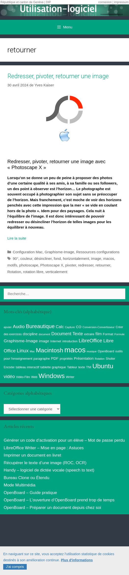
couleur (26, 258)
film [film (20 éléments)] (98, 334)
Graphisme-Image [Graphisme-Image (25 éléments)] (21, 340)
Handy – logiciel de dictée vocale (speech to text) (49, 470)
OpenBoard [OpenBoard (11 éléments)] (106, 351)
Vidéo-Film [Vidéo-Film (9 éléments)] (23, 377)
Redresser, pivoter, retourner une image (58, 76)
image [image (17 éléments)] (44, 341)
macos (108, 258)
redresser (86, 265)
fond (57, 258)
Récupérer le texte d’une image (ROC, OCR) (45, 462)
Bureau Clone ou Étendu (26, 477)
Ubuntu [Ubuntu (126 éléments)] (102, 366)
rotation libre (33, 272)
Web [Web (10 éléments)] (34, 377)
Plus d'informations (77, 560)
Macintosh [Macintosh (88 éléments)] (49, 350)
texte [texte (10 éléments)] (81, 367)
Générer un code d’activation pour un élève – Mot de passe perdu (64, 440)
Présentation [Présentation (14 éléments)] (83, 358)
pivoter (70, 265)
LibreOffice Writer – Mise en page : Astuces (44, 448)
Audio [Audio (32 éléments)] (19, 326)
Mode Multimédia (19, 485)
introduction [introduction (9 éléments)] (69, 341)
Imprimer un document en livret (32, 455)
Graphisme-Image (59, 252)
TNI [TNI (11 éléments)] (88, 367)
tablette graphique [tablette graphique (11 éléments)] (53, 367)
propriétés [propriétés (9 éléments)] (66, 358)
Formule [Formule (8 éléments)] (119, 334)
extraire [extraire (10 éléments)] (89, 334)
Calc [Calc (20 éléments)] (60, 326)
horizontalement (76, 258)
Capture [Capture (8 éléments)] (70, 327)
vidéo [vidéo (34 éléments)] (9, 376)
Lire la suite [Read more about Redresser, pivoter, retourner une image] (16, 238)
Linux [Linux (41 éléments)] (23, 350)
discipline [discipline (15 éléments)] (30, 334)
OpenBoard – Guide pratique (30, 492)
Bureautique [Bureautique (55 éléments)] (40, 326)
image (96, 258)
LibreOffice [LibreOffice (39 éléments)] (90, 340)
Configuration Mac (28, 252)
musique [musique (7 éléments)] (92, 351)
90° (15, 258)
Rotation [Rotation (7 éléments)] (100, 358)
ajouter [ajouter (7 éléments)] (8, 327)
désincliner (43, 258)
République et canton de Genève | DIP (25, 2)
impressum (121, 2)
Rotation (14, 272)
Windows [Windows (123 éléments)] (52, 376)
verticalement (56, 272)
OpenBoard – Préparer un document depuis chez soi (52, 507)
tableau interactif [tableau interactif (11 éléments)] (27, 367)
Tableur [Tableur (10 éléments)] (72, 367)
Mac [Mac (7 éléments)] (32, 351)
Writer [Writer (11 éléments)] (70, 377)
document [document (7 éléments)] (44, 334)
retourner (102, 265)
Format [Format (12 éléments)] (108, 334)
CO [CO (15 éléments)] (78, 327)
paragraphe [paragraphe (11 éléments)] (42, 358)
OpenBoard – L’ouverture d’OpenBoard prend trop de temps (59, 500)
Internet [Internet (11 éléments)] (55, 341)
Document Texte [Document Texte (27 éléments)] (67, 333)
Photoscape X (51, 265)
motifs (12, 265)
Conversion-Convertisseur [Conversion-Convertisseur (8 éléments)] (98, 327)
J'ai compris (15, 567)
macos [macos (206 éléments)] (74, 350)
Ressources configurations (97, 252)
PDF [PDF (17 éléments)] (55, 358)
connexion (105, 2)
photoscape (28, 265)
